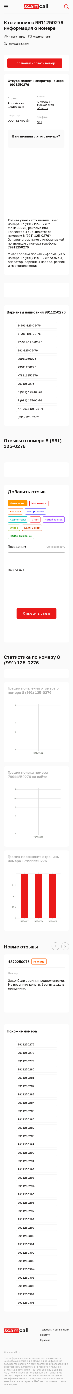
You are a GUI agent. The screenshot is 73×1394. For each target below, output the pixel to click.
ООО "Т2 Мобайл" (19, 120)
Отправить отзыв (36, 613)
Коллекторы (18, 519)
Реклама (15, 511)
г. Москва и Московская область (45, 105)
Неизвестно (17, 503)
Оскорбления (35, 511)
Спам (35, 519)
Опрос (14, 527)
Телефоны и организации (54, 1329)
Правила (45, 1340)
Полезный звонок (21, 535)
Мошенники (39, 503)
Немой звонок (53, 519)
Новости (45, 1334)
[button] (55, 946)
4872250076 (19, 961)
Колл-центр (32, 527)
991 (39, 122)
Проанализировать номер (34, 63)
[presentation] (36, 630)
